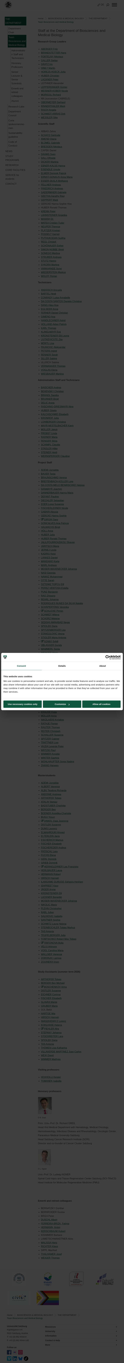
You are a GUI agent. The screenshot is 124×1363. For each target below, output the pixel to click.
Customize (62, 704)
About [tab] (102, 666)
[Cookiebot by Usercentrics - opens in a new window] (108, 657)
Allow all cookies (101, 704)
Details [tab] (62, 666)
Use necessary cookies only (22, 704)
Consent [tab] (21, 666)
